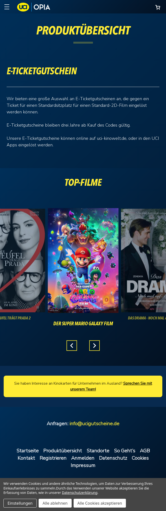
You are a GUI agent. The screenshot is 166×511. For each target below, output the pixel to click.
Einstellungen (20, 503)
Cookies (140, 458)
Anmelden (82, 458)
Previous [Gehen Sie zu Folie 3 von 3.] (71, 345)
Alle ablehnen (55, 503)
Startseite (27, 450)
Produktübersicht (62, 450)
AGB (145, 450)
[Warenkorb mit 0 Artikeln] (158, 7)
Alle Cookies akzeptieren (99, 503)
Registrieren (53, 458)
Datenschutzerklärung (79, 492)
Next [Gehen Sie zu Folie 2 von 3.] (94, 345)
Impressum (83, 465)
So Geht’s (124, 450)
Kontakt (26, 458)
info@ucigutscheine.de (94, 423)
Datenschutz (113, 458)
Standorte (98, 450)
